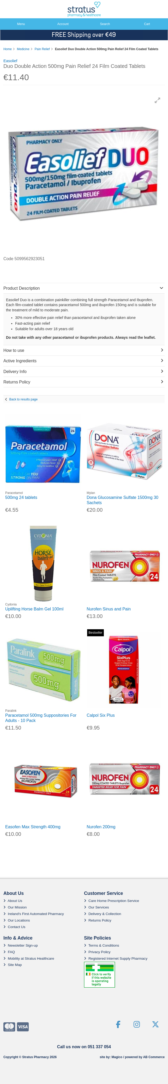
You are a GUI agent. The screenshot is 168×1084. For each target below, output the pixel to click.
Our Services (96, 907)
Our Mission (15, 907)
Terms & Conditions (101, 945)
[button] (157, 100)
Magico (116, 1057)
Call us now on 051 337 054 (84, 1047)
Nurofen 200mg (101, 827)
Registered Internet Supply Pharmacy (115, 958)
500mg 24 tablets (21, 497)
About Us (12, 901)
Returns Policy (97, 920)
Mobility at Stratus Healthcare (28, 958)
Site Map (12, 965)
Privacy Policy (97, 952)
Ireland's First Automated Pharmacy (33, 914)
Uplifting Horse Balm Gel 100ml (34, 609)
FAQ (9, 952)
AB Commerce (154, 1057)
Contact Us (14, 927)
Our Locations (16, 920)
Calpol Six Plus (101, 715)
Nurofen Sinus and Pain (109, 609)
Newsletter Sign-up (20, 945)
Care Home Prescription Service (111, 901)
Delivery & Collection (102, 914)
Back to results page (23, 399)
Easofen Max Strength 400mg (33, 827)
